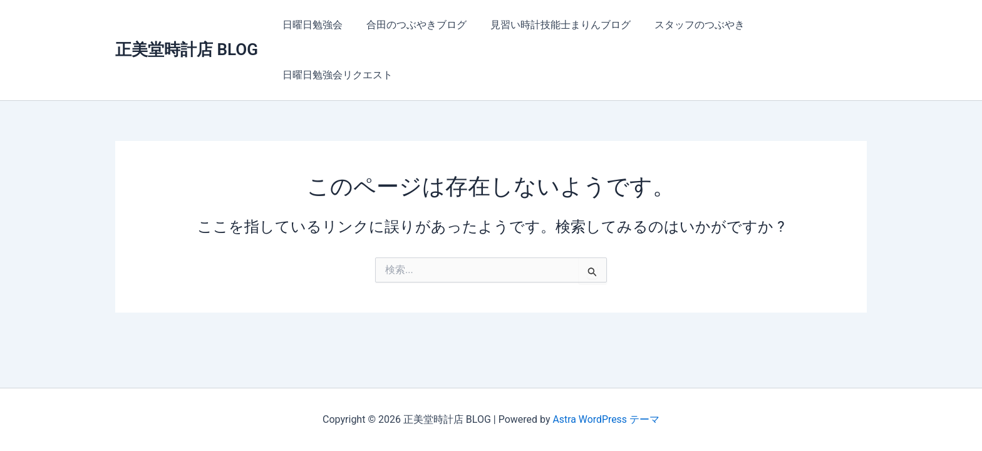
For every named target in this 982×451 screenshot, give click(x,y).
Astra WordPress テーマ (605, 419)
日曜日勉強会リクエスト (336, 75)
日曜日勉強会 (311, 25)
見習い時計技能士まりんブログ (551, 25)
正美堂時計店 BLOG (186, 49)
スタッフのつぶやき (686, 25)
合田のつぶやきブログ (411, 25)
